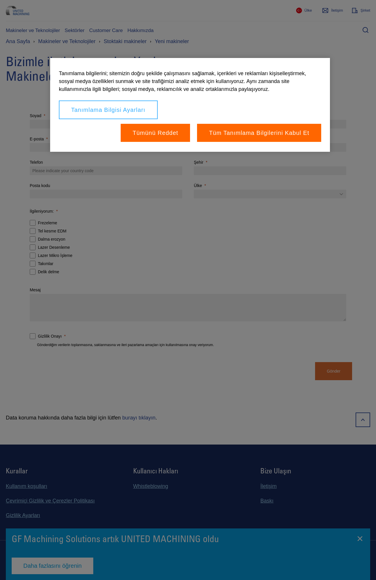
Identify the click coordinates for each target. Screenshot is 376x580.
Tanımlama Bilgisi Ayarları (108, 110)
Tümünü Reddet (155, 133)
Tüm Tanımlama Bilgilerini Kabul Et (259, 133)
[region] (190, 105)
